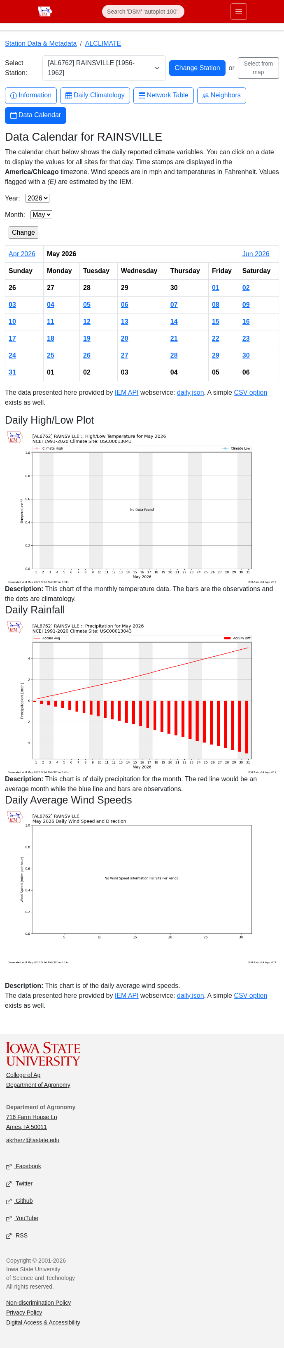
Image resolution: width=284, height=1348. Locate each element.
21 (174, 338)
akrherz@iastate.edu (32, 1140)
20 (124, 338)
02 (246, 287)
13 (124, 321)
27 (124, 355)
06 (124, 304)
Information (30, 95)
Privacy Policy (24, 1312)
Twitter (19, 1184)
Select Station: (16, 67)
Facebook (23, 1167)
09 (246, 304)
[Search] (143, 11)
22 (215, 338)
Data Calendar (35, 115)
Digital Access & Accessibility (43, 1322)
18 (50, 338)
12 (87, 321)
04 (50, 304)
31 (12, 372)
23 (246, 338)
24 (12, 355)
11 (50, 321)
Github (19, 1201)
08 (215, 304)
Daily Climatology (95, 95)
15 (215, 321)
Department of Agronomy (38, 1085)
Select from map (258, 67)
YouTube (22, 1219)
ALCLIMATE (103, 43)
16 (246, 321)
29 (215, 355)
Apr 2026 (22, 253)
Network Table (164, 95)
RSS (17, 1236)
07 (174, 304)
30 (246, 355)
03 (12, 304)
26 (87, 355)
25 (50, 355)
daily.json (190, 392)
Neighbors (222, 95)
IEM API (127, 392)
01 (215, 287)
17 (12, 338)
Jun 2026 (256, 253)
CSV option (250, 392)
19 (87, 338)
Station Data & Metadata (41, 43)
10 (12, 321)
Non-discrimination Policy (38, 1302)
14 (174, 321)
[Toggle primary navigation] (238, 11)
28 (174, 355)
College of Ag (23, 1075)
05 (87, 304)
